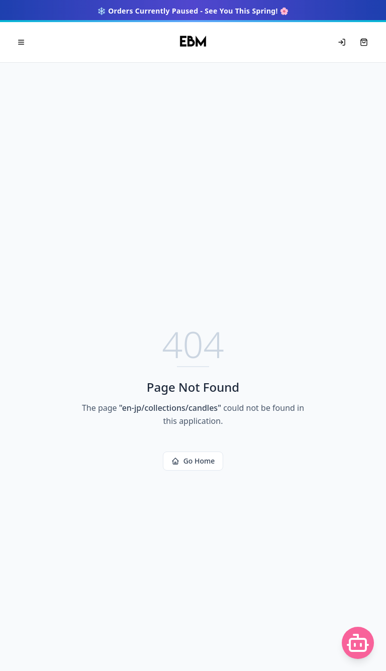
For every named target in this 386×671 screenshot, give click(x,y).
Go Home (193, 461)
